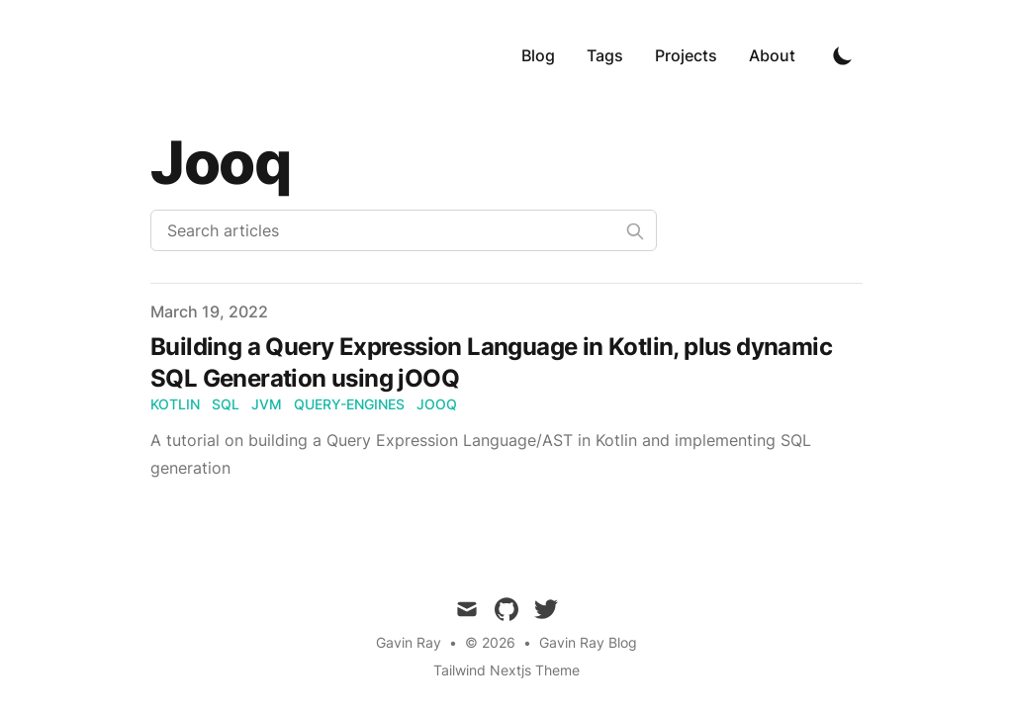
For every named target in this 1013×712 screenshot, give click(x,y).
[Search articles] (403, 230)
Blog (538, 55)
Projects (686, 55)
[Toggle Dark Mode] (843, 55)
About (772, 55)
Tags (605, 55)
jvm (266, 404)
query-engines (349, 404)
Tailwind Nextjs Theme (506, 670)
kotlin (175, 404)
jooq (436, 404)
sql (225, 404)
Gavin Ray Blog (588, 642)
